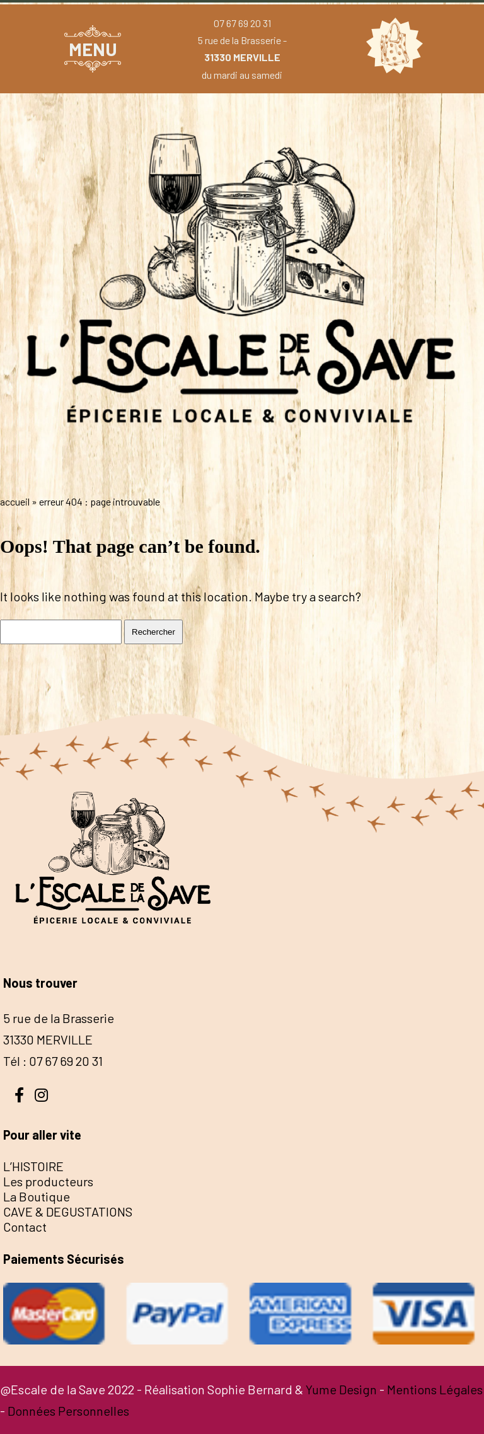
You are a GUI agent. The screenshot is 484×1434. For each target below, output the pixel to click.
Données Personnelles (68, 1410)
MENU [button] (93, 49)
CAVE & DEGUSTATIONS (67, 1211)
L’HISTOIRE (33, 1166)
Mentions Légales (435, 1389)
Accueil (15, 501)
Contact (25, 1226)
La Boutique (36, 1196)
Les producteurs (48, 1181)
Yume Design (341, 1389)
